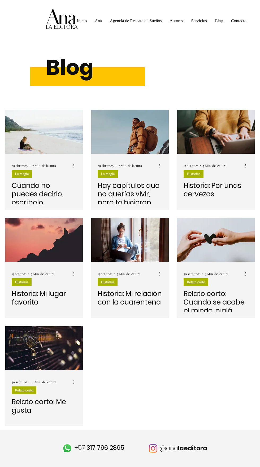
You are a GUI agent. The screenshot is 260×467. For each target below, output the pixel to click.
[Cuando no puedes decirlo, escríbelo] (44, 132)
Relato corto (196, 282)
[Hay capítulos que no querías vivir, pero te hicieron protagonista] (130, 132)
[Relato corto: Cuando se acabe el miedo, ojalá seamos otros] (216, 240)
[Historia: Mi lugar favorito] (44, 240)
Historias (193, 174)
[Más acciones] (75, 165)
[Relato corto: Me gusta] (44, 348)
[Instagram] (153, 448)
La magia (22, 174)
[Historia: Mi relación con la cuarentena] (130, 240)
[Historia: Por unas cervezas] (216, 132)
